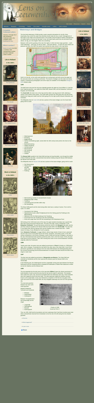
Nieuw (35, 161)
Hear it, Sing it (84, 70)
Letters (54, 26)
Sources (25, 318)
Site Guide (69, 24)
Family (29, 26)
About (88, 24)
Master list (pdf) (7, 48)
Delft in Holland (63, 26)
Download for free (8, 41)
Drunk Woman (84, 89)
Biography (13, 26)
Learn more (26, 326)
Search (83, 24)
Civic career (36, 26)
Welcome (6, 26)
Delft (38, 161)
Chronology (22, 26)
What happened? (27, 322)
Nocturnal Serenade (83, 57)
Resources (77, 24)
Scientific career (46, 26)
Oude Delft (36, 100)
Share (24, 330)
